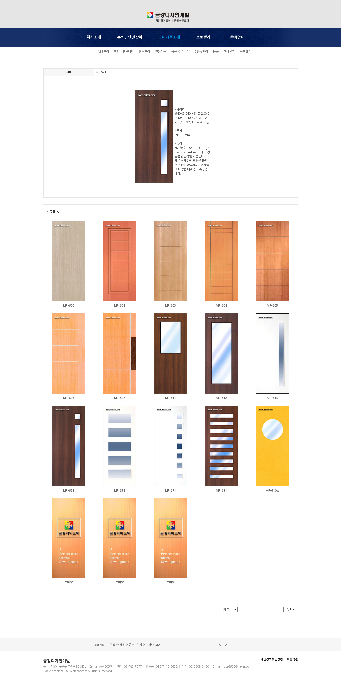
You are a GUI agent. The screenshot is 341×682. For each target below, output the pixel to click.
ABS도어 (103, 51)
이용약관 (292, 659)
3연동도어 (201, 51)
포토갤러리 (205, 37)
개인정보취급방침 (272, 659)
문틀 (216, 51)
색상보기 (229, 51)
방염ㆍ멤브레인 (124, 51)
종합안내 (237, 37)
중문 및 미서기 (180, 51)
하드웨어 (245, 51)
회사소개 (94, 37)
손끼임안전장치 (129, 37)
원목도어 (144, 51)
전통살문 (160, 51)
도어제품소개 (169, 37)
